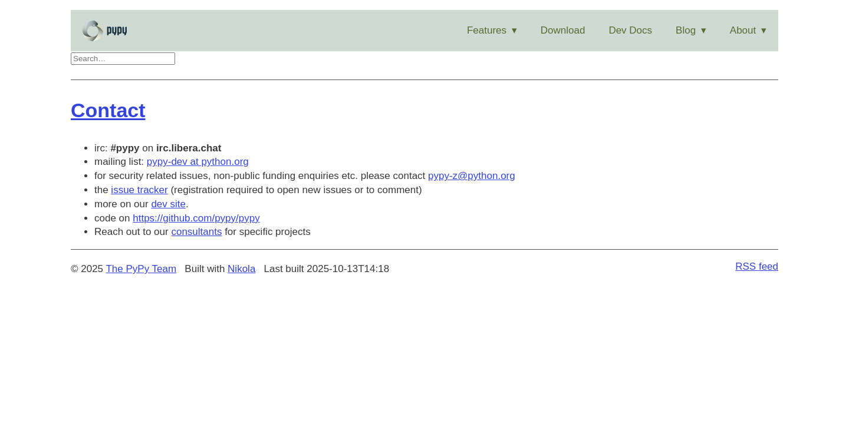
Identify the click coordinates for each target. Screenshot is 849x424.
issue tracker (139, 190)
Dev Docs (630, 30)
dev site (168, 204)
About (743, 30)
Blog (686, 30)
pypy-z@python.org (471, 175)
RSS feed (756, 266)
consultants (196, 231)
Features (486, 30)
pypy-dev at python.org (198, 161)
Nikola (241, 268)
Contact (108, 110)
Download (563, 30)
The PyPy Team (141, 268)
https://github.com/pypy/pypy (196, 218)
